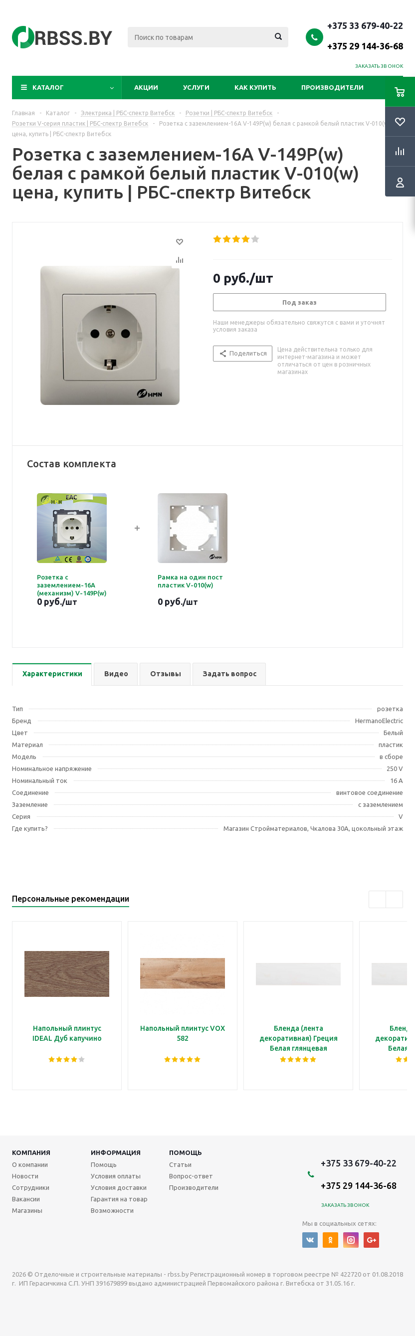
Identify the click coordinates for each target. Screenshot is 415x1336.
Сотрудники (30, 1187)
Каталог (48, 87)
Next (394, 899)
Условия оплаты (116, 1175)
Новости (25, 1175)
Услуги (196, 87)
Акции (146, 87)
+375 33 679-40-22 (365, 35)
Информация (116, 1152)
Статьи (180, 1164)
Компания (31, 1152)
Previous (377, 899)
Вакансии (26, 1198)
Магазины (27, 1210)
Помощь (185, 1152)
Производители (332, 87)
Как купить (255, 87)
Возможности (112, 1210)
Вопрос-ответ (191, 1175)
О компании (30, 1164)
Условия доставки (119, 1187)
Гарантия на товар (119, 1198)
